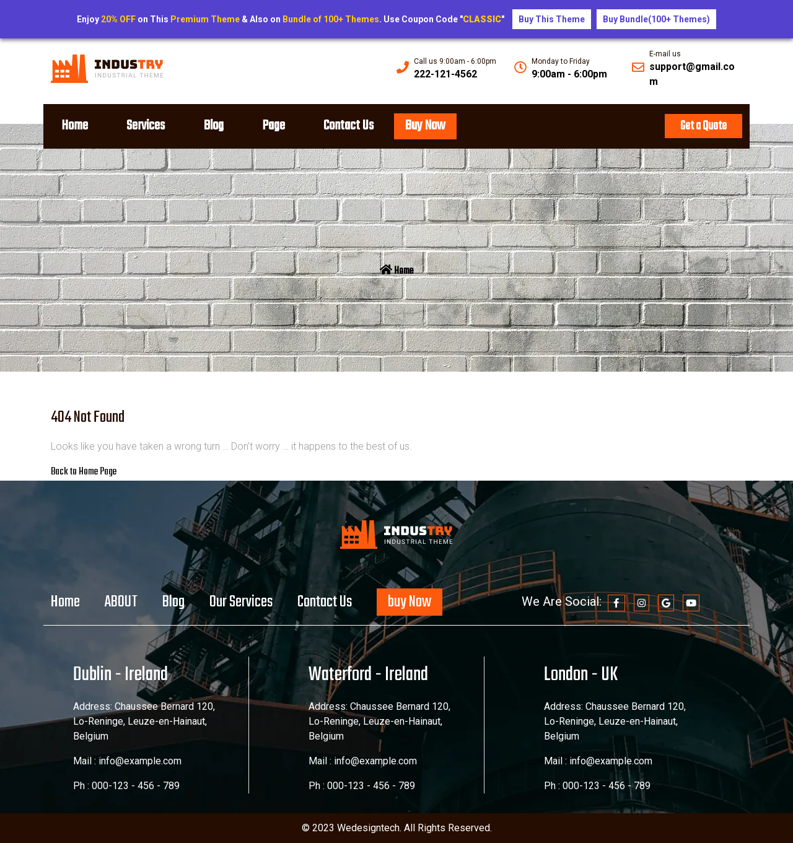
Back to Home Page (83, 472)
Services (147, 126)
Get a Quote (703, 126)
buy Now (409, 602)
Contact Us (353, 126)
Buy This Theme (552, 19)
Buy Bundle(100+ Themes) (656, 19)
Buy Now (431, 126)
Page (277, 126)
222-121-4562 (445, 74)
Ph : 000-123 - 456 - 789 (126, 786)
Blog (216, 126)
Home (75, 126)
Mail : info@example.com (127, 761)
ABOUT (121, 602)
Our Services (241, 602)
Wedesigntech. (370, 828)
